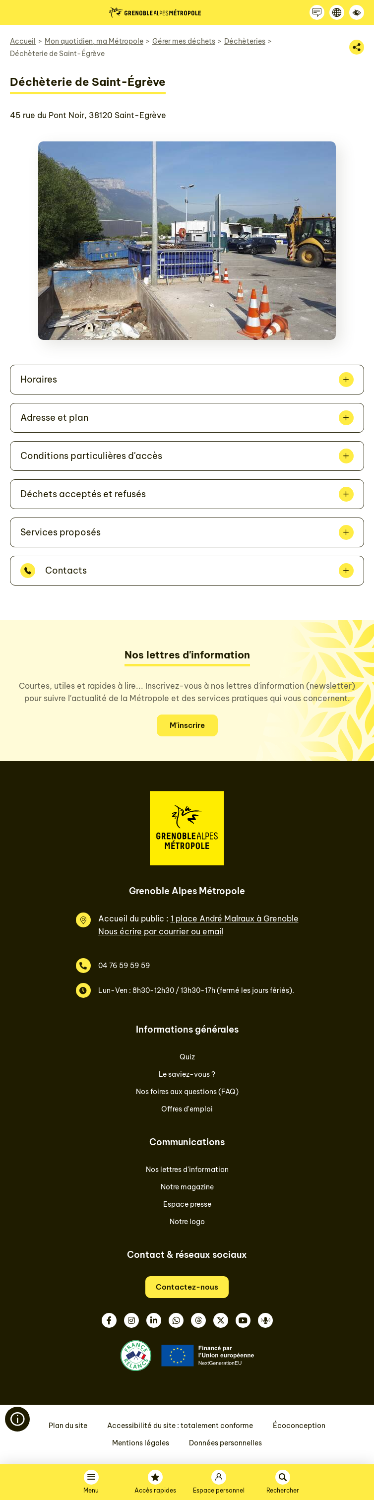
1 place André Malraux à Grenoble (235, 918)
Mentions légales (140, 1442)
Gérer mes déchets (183, 41)
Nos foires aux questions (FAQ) (187, 1091)
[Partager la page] (356, 47)
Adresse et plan (54, 417)
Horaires (38, 379)
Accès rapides (155, 1490)
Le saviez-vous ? (187, 1074)
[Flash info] (17, 1419)
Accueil (23, 41)
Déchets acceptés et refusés (83, 494)
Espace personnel (219, 1490)
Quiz (187, 1056)
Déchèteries (244, 41)
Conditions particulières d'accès (91, 455)
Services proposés (60, 532)
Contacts (66, 570)
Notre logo (187, 1221)
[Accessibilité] (356, 12)
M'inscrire (187, 725)
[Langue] (336, 12)
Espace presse (187, 1204)
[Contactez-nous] (317, 12)
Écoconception (299, 1425)
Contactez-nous (187, 1287)
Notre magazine (187, 1186)
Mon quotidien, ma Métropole (94, 41)
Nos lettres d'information (187, 1169)
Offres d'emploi (187, 1109)
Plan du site (68, 1425)
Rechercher (282, 1490)
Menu (91, 1490)
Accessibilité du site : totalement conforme (180, 1425)
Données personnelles (225, 1442)
